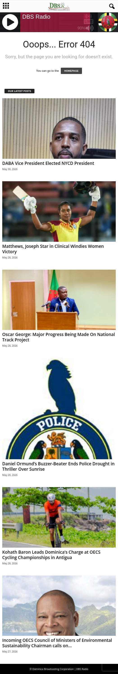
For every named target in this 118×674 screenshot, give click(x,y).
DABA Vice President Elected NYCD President (48, 163)
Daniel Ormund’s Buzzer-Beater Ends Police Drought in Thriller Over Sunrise (58, 466)
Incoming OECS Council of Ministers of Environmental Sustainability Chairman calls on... (57, 643)
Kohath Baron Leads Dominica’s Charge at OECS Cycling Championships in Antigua (51, 554)
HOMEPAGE (71, 70)
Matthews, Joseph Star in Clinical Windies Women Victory (53, 249)
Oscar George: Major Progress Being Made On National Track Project (58, 337)
